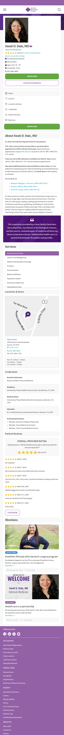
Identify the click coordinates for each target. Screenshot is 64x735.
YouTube (18, 634)
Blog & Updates (9, 699)
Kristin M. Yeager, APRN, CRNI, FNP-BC (25, 190)
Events (5, 703)
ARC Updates (10, 602)
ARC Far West (12, 62)
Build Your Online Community (14, 683)
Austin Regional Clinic (32, 9)
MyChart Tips (8, 714)
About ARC (7, 726)
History (6, 734)
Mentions (11, 120)
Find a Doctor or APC (10, 652)
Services (11, 99)
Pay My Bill (7, 676)
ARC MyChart (26, 152)
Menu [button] (4, 9)
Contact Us (7, 730)
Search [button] (59, 9)
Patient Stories (11, 552)
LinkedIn (9, 634)
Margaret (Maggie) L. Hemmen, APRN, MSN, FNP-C (29, 183)
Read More (9, 566)
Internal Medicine (13, 49)
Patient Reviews (14, 115)
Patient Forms (8, 672)
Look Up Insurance (32, 83)
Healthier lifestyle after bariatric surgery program (31, 556)
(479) (26, 53)
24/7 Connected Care (11, 706)
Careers (6, 696)
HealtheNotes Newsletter (12, 717)
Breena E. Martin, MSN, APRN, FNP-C (24, 186)
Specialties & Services (11, 692)
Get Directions (13, 347)
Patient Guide (8, 649)
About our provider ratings (15, 56)
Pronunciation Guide (31, 46)
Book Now (32, 76)
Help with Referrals (10, 663)
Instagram (14, 634)
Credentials (12, 109)
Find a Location (8, 656)
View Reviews (35, 53)
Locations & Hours (15, 104)
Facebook (4, 634)
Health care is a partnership (19, 606)
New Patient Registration (12, 645)
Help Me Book (8, 679)
